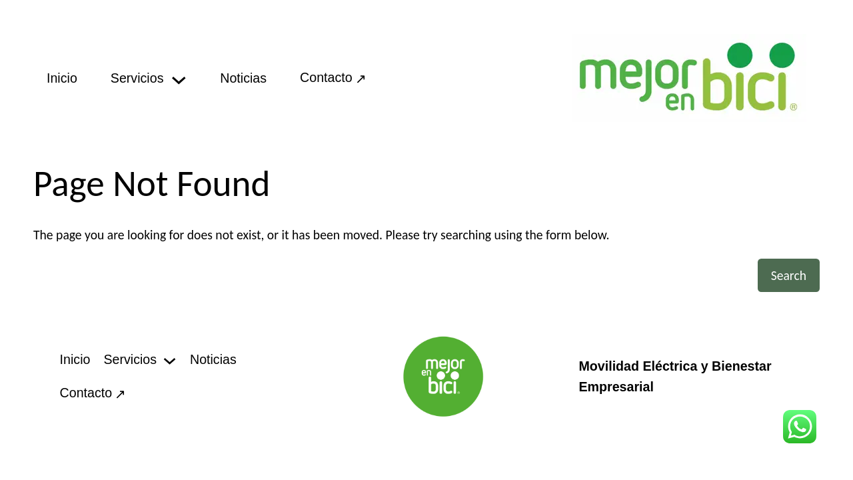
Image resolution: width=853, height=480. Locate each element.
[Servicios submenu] (179, 78)
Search (788, 275)
